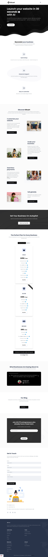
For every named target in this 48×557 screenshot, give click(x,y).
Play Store (9, 533)
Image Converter (28, 533)
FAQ (7, 551)
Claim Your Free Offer (24, 223)
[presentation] (17, 435)
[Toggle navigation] (40, 2)
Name (8, 460)
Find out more (11, 132)
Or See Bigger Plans (24, 354)
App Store (9, 531)
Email (8, 465)
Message (8, 474)
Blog (8, 537)
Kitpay (26, 535)
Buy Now (24, 279)
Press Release (27, 545)
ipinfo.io (32, 555)
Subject (8, 470)
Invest (8, 538)
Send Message (11, 483)
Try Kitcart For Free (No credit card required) (24, 352)
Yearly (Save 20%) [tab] (22, 242)
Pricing (8, 535)
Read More (24, 407)
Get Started (10, 24)
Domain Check (27, 531)
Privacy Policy (9, 543)
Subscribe (24, 438)
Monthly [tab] (28, 242)
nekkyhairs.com (26, 382)
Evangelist (9, 547)
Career (26, 543)
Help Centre (9, 549)
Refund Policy (9, 545)
